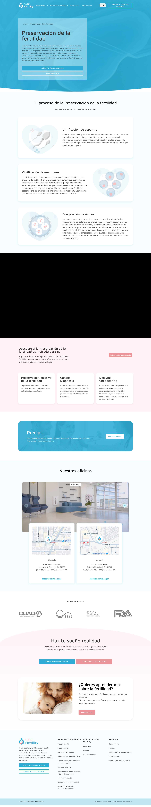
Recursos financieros (59, 5)
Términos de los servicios (122, 804)
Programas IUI (64, 748)
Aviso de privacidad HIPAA (118, 761)
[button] (26, 507)
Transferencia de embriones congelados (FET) (68, 762)
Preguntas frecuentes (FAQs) (118, 752)
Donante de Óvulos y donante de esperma (67, 789)
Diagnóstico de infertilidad (64, 784)
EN (103, 5)
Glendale (52, 561)
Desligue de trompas (67, 751)
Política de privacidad (102, 804)
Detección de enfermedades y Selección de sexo (66, 774)
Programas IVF (64, 745)
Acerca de (75, 5)
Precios (112, 748)
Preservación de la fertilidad (66, 755)
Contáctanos (114, 745)
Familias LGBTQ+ (65, 768)
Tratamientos (41, 5)
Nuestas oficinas (90, 753)
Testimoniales (87, 5)
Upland (99, 561)
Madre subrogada (65, 780)
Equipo (86, 750)
